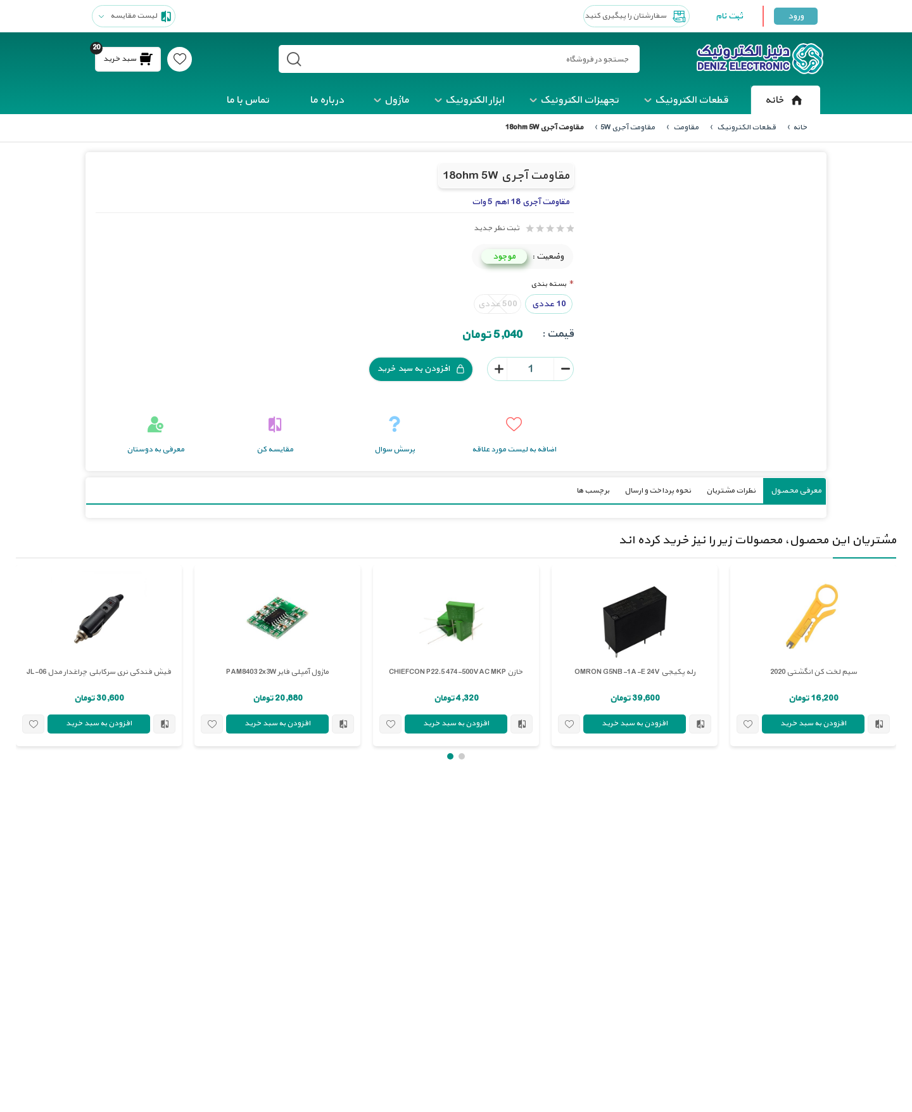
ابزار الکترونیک (474, 100)
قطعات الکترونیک (691, 100)
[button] (462, 756)
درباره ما (327, 100)
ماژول (396, 100)
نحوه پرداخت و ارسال (657, 490)
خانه (785, 100)
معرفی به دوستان (155, 449)
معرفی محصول (796, 490)
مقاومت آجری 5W (627, 127)
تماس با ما (247, 100)
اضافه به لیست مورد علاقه (514, 449)
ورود (796, 16)
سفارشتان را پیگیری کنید (636, 16)
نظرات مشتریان (731, 490)
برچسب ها (592, 490)
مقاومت (685, 127)
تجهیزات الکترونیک (579, 100)
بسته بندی (548, 283)
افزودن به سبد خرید (421, 368)
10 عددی (549, 303)
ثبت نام (729, 16)
